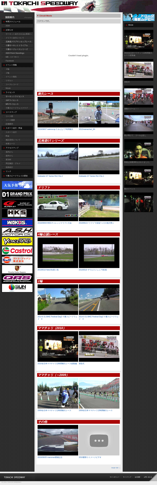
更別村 (8, 160)
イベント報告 (11, 77)
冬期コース (10, 144)
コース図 (9, 116)
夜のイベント (129, 189)
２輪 (7, 73)
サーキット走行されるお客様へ (18, 34)
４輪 (7, 69)
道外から (9, 156)
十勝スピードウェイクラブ (17, 108)
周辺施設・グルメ (13, 163)
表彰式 (127, 82)
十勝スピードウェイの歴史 (17, 176)
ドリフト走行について (15, 38)
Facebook (10, 61)
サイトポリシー (114, 477)
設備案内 (9, 124)
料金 (7, 136)
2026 (8, 26)
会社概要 (137, 477)
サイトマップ (127, 477)
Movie (8, 88)
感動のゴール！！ (131, 109)
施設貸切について (13, 140)
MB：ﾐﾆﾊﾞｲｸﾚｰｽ (12, 57)
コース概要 (10, 120)
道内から (9, 152)
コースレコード (12, 84)
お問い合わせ (148, 477)
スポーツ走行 (11, 132)
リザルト (9, 80)
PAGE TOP (114, 468)
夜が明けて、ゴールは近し (135, 135)
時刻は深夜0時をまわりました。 (137, 162)
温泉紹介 (9, 167)
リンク (8, 171)
